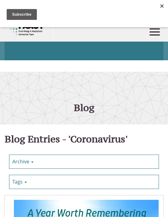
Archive (23, 161)
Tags (19, 181)
